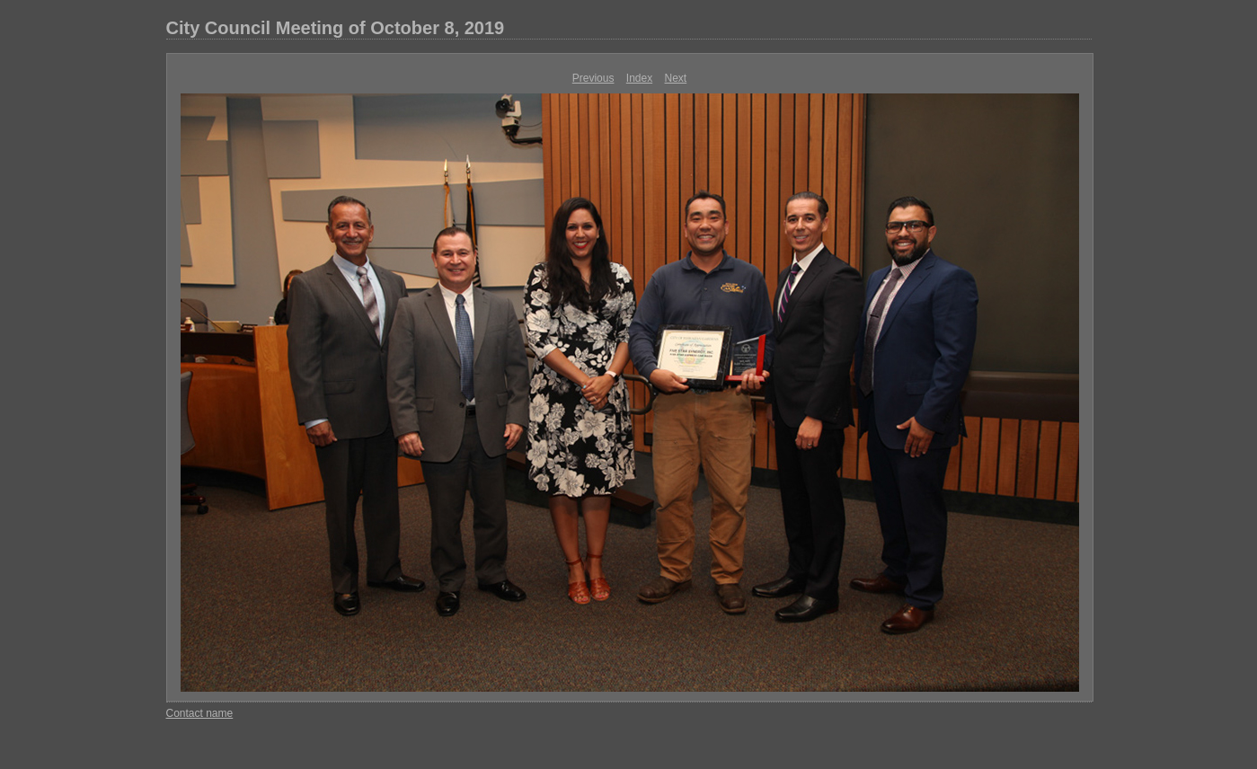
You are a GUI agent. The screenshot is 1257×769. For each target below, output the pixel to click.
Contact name (200, 713)
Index (639, 78)
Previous (593, 78)
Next (676, 78)
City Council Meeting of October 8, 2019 (335, 28)
